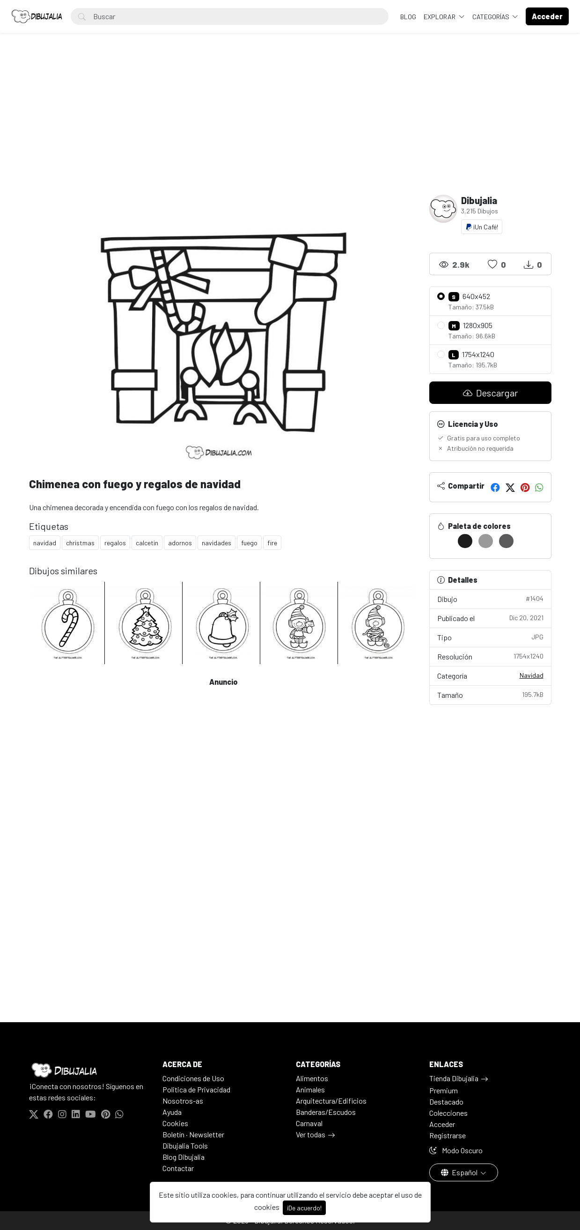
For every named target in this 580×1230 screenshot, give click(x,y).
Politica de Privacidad (196, 1089)
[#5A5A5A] (506, 541)
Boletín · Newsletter (193, 1134)
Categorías (491, 17)
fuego (249, 543)
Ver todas (310, 1134)
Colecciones (448, 1112)
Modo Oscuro (456, 1150)
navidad (44, 543)
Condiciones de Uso (193, 1078)
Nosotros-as (182, 1100)
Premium (443, 1090)
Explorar (440, 17)
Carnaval (309, 1123)
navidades (216, 543)
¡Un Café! (481, 227)
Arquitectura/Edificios (331, 1100)
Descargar (490, 392)
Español (460, 1172)
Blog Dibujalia (183, 1156)
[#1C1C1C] (465, 541)
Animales (310, 1089)
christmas (80, 543)
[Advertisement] (290, 124)
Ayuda (172, 1111)
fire (272, 543)
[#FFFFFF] (444, 541)
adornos (180, 543)
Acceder (442, 1124)
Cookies (175, 1123)
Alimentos (312, 1078)
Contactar (178, 1168)
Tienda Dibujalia (453, 1078)
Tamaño (490, 694)
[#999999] (485, 541)
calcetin (147, 543)
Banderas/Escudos (326, 1111)
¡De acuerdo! (304, 1208)
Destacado (446, 1101)
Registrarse (447, 1135)
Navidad (531, 675)
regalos (115, 543)
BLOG (408, 17)
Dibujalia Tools (185, 1145)
